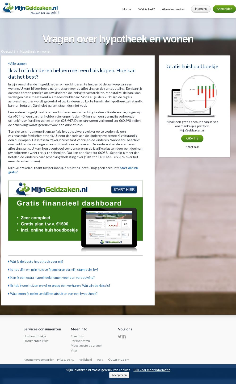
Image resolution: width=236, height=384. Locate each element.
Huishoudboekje (35, 336)
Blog (74, 350)
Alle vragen (17, 63)
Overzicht (8, 51)
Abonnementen (173, 9)
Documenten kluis (36, 341)
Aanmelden (224, 9)
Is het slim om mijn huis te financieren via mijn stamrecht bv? (53, 269)
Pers (100, 359)
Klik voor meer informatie (152, 370)
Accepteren (119, 375)
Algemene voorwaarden (39, 359)
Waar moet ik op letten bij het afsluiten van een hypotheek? (53, 293)
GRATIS (192, 138)
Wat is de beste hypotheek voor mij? (35, 261)
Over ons (77, 336)
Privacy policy (65, 359)
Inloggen (201, 9)
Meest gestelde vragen (86, 345)
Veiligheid (85, 359)
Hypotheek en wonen (35, 51)
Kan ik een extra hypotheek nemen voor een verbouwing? (51, 277)
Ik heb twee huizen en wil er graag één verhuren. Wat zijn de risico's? (59, 285)
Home (126, 9)
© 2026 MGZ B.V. (119, 359)
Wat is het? (146, 9)
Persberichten (80, 341)
